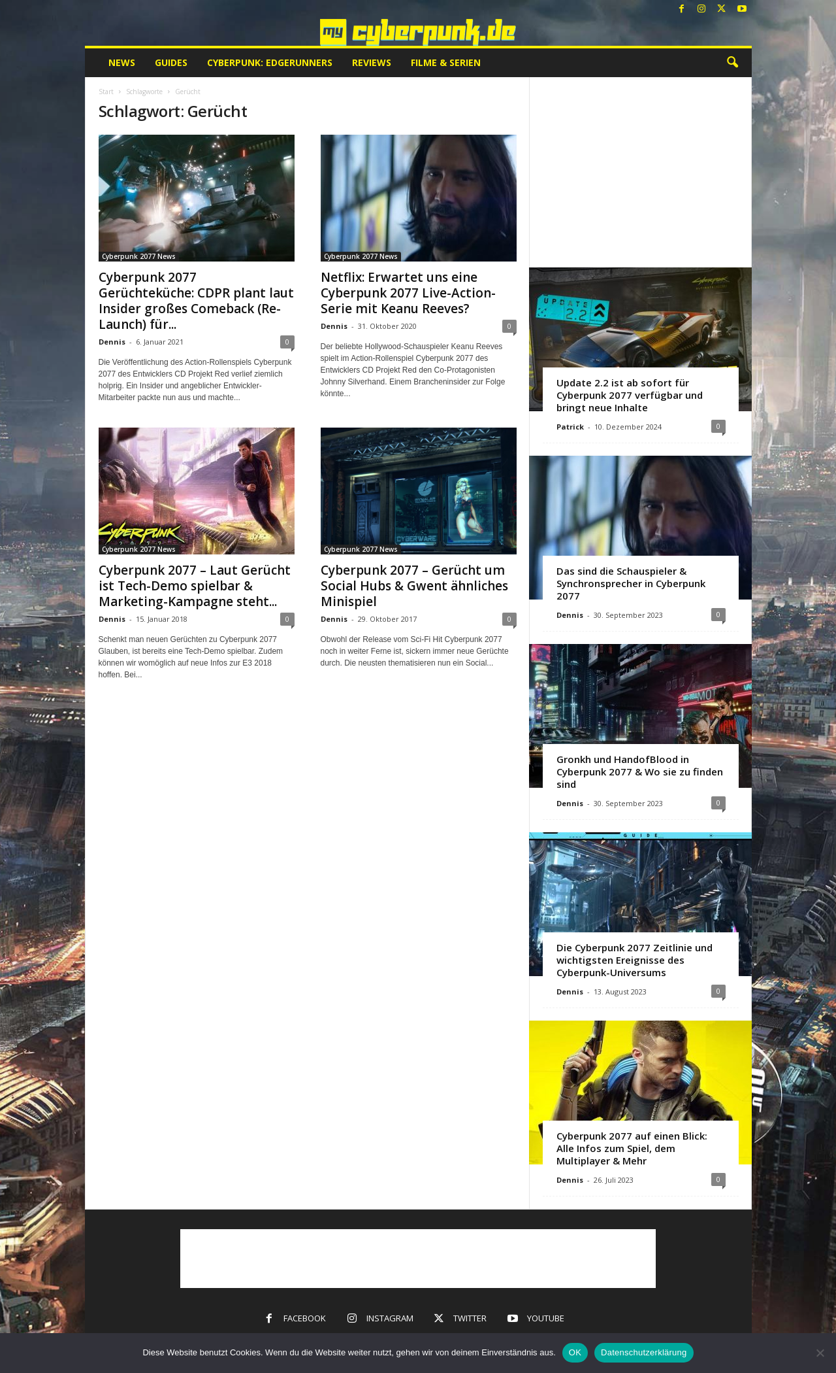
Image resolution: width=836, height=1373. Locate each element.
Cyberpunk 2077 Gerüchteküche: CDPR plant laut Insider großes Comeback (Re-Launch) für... (196, 301)
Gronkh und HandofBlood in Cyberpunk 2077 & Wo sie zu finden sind (639, 771)
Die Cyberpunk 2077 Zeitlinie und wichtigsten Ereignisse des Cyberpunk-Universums (634, 960)
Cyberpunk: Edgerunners (269, 62)
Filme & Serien (446, 62)
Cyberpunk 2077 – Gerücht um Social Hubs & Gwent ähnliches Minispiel (414, 586)
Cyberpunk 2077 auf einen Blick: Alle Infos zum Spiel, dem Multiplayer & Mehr (631, 1148)
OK (575, 1352)
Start (106, 91)
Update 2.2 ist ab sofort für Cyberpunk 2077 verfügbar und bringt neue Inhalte (629, 395)
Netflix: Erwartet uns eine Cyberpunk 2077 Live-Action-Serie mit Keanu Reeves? (408, 293)
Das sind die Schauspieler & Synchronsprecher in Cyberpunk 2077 (630, 583)
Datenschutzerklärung (643, 1352)
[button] (732, 62)
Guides (171, 62)
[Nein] (819, 1352)
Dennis (112, 342)
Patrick (570, 427)
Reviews (371, 62)
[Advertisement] (640, 172)
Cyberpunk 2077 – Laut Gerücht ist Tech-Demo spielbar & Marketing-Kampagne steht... (195, 586)
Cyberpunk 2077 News (139, 256)
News (121, 62)
